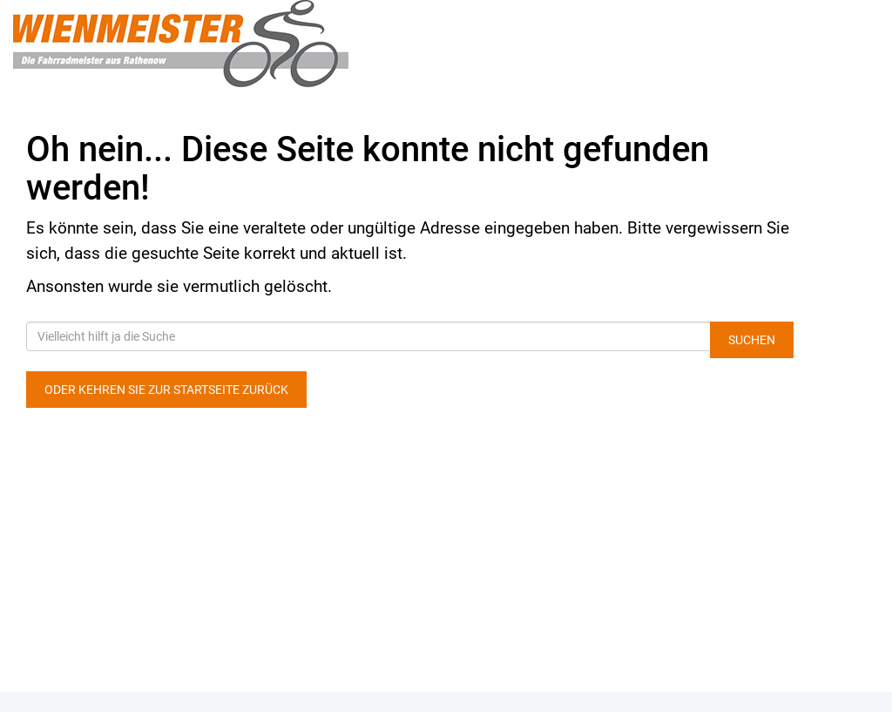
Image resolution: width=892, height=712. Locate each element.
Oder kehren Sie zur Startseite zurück (166, 390)
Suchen (751, 340)
